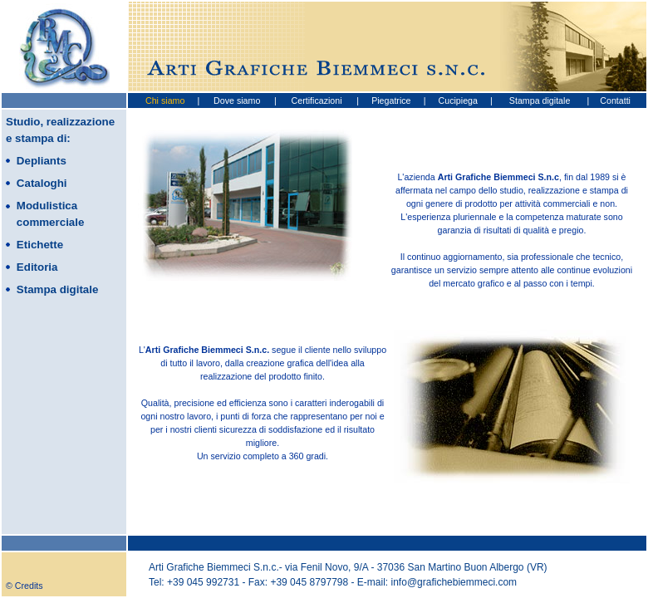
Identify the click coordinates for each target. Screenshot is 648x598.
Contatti (615, 100)
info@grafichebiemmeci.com (454, 582)
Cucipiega (458, 100)
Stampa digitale (539, 100)
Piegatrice (390, 100)
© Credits (24, 586)
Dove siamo (237, 100)
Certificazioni (317, 100)
